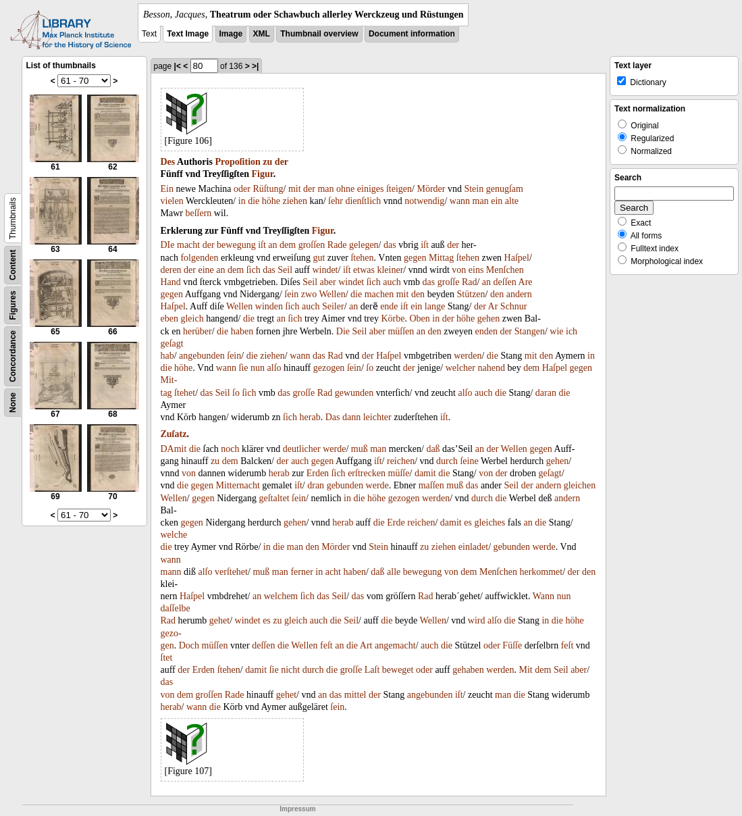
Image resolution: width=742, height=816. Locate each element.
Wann (543, 596)
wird (476, 620)
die (253, 201)
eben (169, 318)
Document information (412, 34)
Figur (262, 174)
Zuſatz (174, 434)
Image (231, 34)
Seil (284, 270)
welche (174, 535)
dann (351, 417)
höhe (271, 201)
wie (556, 331)
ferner (301, 572)
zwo (309, 294)
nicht (290, 670)
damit (425, 473)
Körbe (393, 318)
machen (379, 294)
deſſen (505, 282)
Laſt (372, 670)
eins (476, 270)
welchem (281, 596)
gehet (219, 620)
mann (171, 572)
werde (334, 449)
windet (325, 270)
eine (205, 270)
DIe (168, 245)
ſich (253, 270)
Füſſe (512, 645)
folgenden (199, 258)
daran (545, 393)
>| (255, 66)
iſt (262, 245)
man (325, 189)
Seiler (333, 306)
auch (391, 282)
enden (486, 331)
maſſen (431, 485)
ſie (243, 368)
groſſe (449, 282)
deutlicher (302, 449)
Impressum (297, 809)
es (468, 522)
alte (512, 201)
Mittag (441, 258)
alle (393, 572)
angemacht (395, 645)
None (13, 402)
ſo (369, 368)
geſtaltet (274, 498)
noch (230, 449)
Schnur (513, 306)
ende (389, 306)
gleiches (489, 522)
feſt (326, 645)
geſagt (172, 343)
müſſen (401, 331)
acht (333, 572)
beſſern (198, 213)
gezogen (329, 368)
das (389, 245)
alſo (274, 368)
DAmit (174, 449)
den (418, 294)
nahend (491, 368)
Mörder (431, 189)
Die (343, 331)
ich (571, 331)
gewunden (354, 393)
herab (310, 417)
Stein (473, 189)
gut (319, 258)
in (242, 201)
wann (460, 201)
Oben (420, 318)
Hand (171, 282)
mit (294, 189)
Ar (493, 306)
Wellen (332, 294)
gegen (415, 258)
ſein (291, 294)
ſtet (167, 658)
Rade (337, 245)
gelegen (364, 245)
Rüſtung (268, 189)
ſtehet (184, 393)
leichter (377, 417)
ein (496, 201)
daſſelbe (175, 608)
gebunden (345, 485)
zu (267, 162)
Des (168, 162)
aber (328, 282)
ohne (345, 189)
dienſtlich (363, 201)
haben (242, 331)
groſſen (311, 245)
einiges (370, 189)
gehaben (468, 670)
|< (177, 66)
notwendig (424, 201)
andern (519, 294)
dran (315, 485)
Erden (318, 473)
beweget (398, 670)
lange (435, 306)
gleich (191, 318)
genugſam (504, 189)
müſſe (399, 473)
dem (288, 245)
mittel (355, 695)
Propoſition (237, 162)
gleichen (579, 485)
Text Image (188, 34)
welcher (460, 368)
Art (366, 645)
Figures (13, 305)
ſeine (469, 461)
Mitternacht (238, 485)
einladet (473, 547)
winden (269, 306)
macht (188, 245)
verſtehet (231, 572)
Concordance (13, 356)
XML (261, 34)
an (272, 245)
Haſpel (516, 258)
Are (526, 282)
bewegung (236, 245)
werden (467, 356)
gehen (488, 318)
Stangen (529, 331)
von (459, 270)
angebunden (202, 356)
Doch (189, 645)
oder (242, 189)
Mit (526, 670)
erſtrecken (367, 473)
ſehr (335, 201)
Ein (167, 189)
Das (332, 417)
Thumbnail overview (319, 34)
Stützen (471, 294)
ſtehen (361, 258)
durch (447, 461)
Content (13, 265)
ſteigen (399, 189)
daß (433, 449)
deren (171, 270)
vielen (172, 201)
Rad (469, 282)
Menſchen (505, 270)
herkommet (540, 572)
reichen (401, 461)
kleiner (390, 270)
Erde (395, 522)
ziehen (294, 201)
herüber (197, 331)
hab (167, 356)
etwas (364, 270)
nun (257, 368)
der (281, 162)
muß (359, 449)
